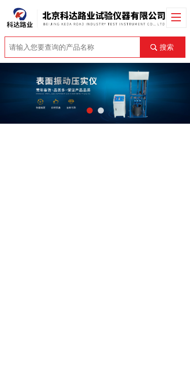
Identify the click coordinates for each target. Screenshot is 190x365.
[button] (90, 110)
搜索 (167, 47)
